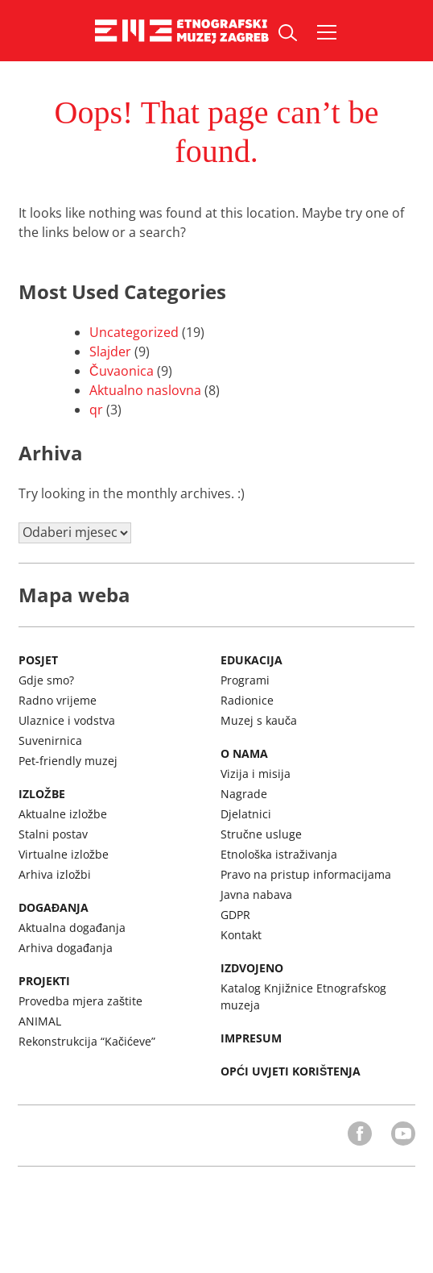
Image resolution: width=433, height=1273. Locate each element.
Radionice (247, 700)
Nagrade (244, 793)
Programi (245, 680)
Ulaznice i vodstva (67, 720)
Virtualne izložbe (64, 854)
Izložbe (42, 793)
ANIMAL (40, 1021)
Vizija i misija (256, 773)
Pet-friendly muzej (68, 760)
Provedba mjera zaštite (80, 1001)
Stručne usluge (261, 834)
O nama (244, 753)
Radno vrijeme (58, 700)
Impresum (251, 1038)
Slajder (110, 351)
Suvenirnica (50, 740)
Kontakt (241, 934)
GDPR (235, 914)
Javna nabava (256, 894)
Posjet (38, 660)
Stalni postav (53, 834)
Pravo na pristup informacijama (306, 874)
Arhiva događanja (66, 947)
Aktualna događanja (72, 927)
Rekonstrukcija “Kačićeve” (87, 1041)
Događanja (54, 907)
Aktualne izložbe (63, 814)
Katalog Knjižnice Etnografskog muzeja (303, 996)
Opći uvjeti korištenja (291, 1071)
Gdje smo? (46, 680)
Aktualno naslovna (145, 390)
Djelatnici (246, 814)
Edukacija (251, 660)
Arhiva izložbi (55, 874)
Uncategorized (134, 332)
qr (96, 409)
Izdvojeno (252, 968)
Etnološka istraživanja (279, 854)
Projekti (44, 980)
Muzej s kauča (259, 720)
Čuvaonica (121, 371)
